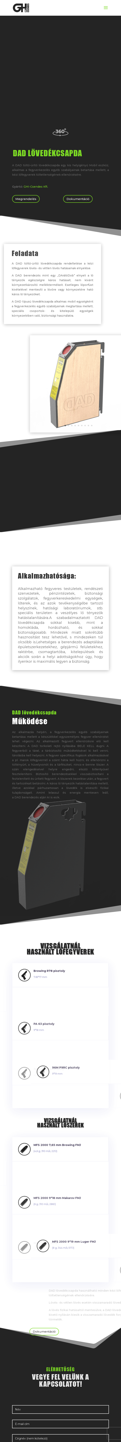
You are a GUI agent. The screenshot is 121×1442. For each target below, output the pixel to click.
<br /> (60, 79)
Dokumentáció (78, 199)
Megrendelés (25, 199)
